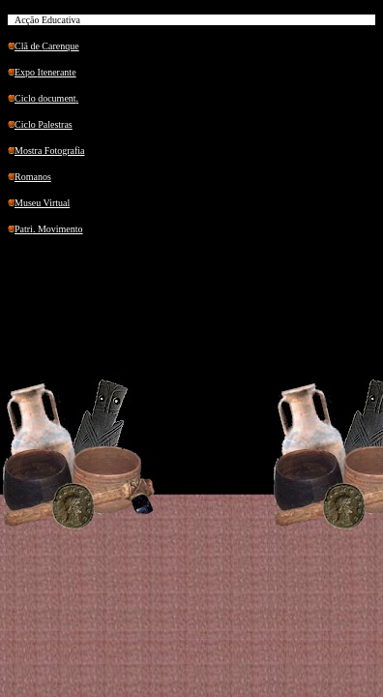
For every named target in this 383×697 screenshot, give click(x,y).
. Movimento (49, 229)
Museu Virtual (42, 202)
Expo (45, 72)
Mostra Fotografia (50, 150)
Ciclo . (46, 98)
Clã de (47, 46)
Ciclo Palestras (44, 124)
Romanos (33, 176)
